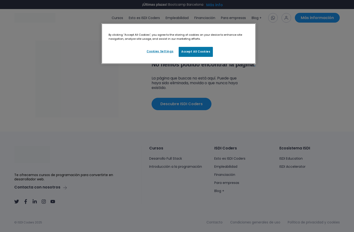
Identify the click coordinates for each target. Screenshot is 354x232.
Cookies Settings (160, 51)
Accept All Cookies (195, 52)
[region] (178, 43)
